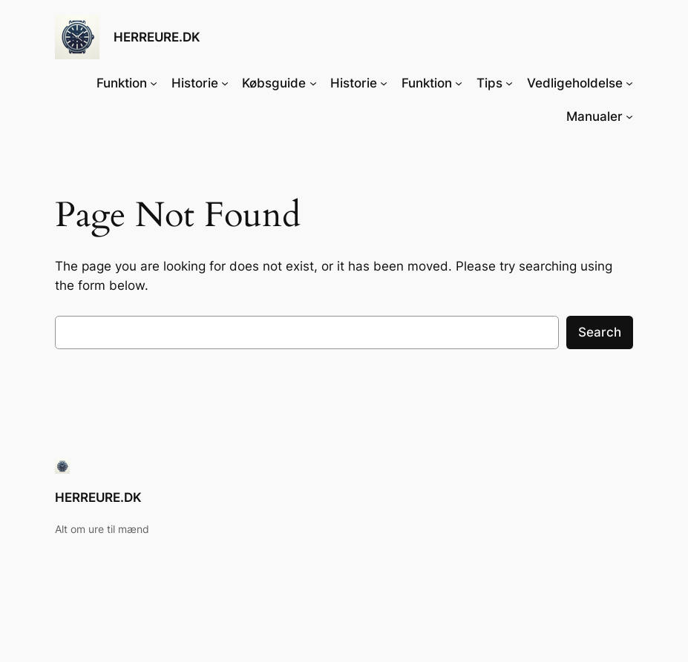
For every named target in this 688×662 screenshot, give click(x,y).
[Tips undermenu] (509, 83)
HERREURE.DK (157, 37)
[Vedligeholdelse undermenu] (629, 83)
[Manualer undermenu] (629, 116)
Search (599, 332)
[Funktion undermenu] (153, 83)
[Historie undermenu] (225, 83)
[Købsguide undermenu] (313, 83)
